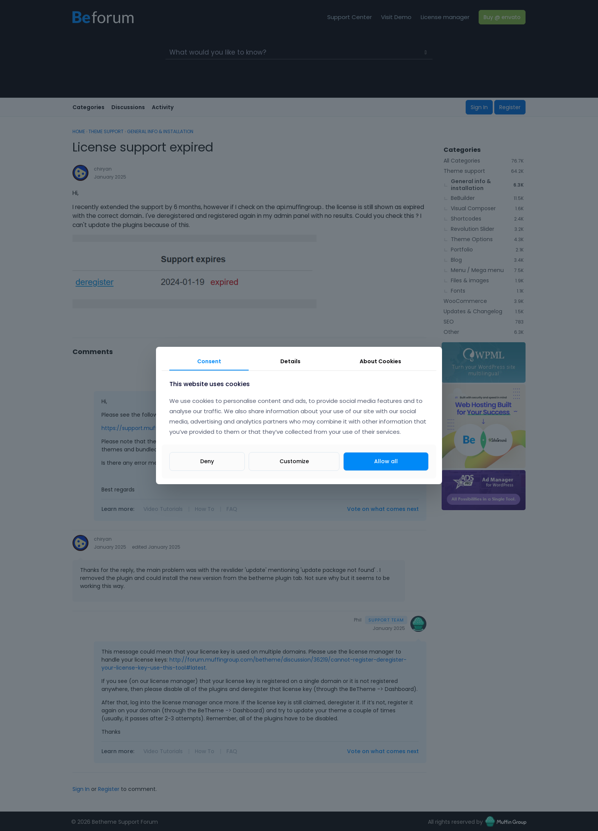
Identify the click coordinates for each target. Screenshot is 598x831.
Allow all (386, 461)
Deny (207, 461)
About (380, 361)
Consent (209, 361)
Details (290, 361)
